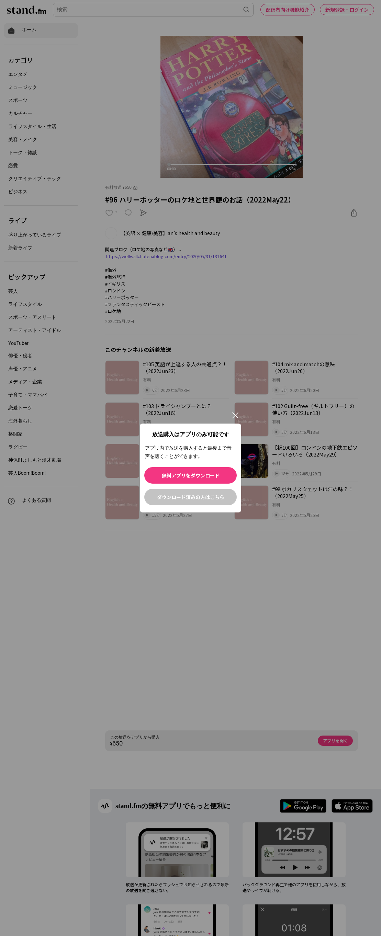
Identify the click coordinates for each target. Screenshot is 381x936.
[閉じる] (235, 415)
